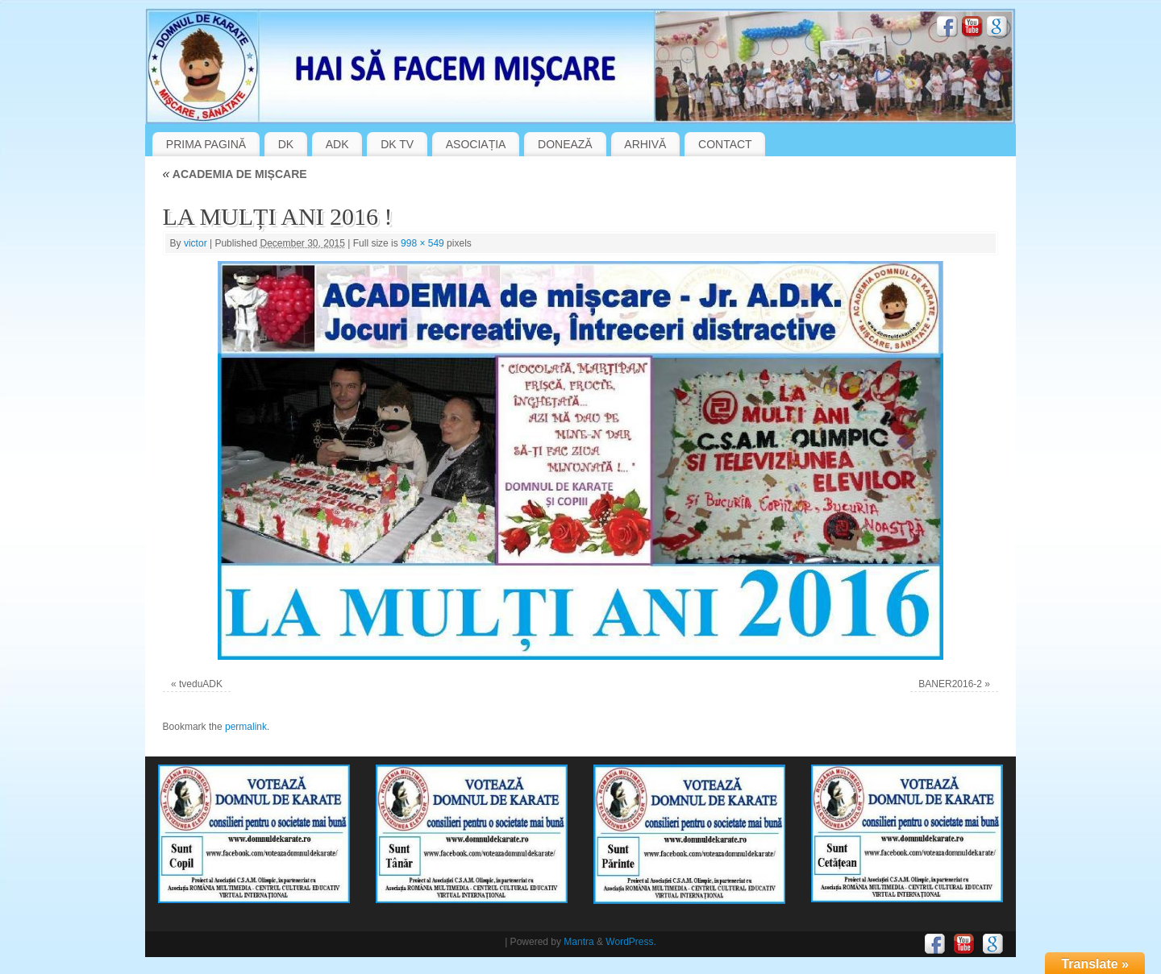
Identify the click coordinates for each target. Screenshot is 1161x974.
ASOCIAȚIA (476, 144)
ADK (337, 144)
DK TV (397, 144)
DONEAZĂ (565, 144)
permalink (246, 726)
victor (195, 243)
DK (285, 144)
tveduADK (201, 684)
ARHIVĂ (645, 144)
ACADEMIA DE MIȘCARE (235, 174)
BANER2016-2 (950, 684)
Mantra (578, 941)
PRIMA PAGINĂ (206, 144)
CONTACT (725, 144)
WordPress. (630, 941)
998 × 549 (422, 243)
